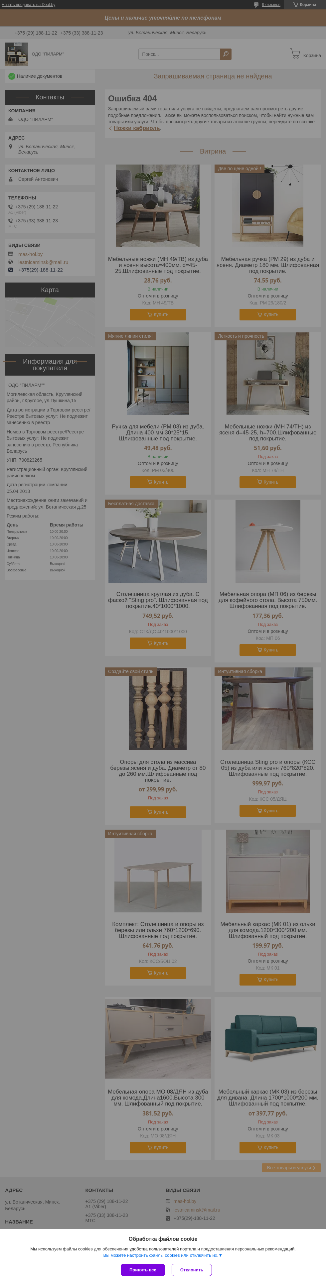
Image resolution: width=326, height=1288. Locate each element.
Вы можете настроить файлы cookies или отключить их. (160, 1255)
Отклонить (191, 1269)
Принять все (142, 1269)
